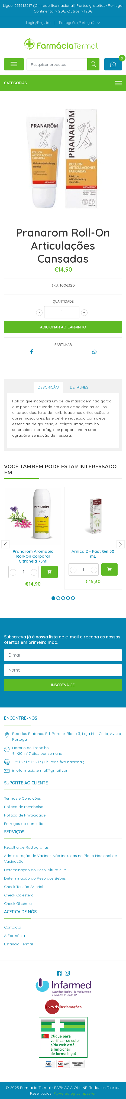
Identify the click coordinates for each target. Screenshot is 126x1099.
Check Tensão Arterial (23, 886)
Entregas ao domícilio (23, 823)
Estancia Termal (18, 944)
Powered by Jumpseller (74, 1093)
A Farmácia (14, 935)
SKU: (55, 285)
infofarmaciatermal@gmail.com (41, 770)
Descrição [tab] (48, 387)
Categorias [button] (63, 83)
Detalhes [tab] (79, 387)
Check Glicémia (18, 903)
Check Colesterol (19, 895)
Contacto (12, 927)
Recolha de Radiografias (26, 847)
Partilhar (63, 345)
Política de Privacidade (25, 815)
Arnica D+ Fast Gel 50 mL (93, 554)
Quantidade (63, 301)
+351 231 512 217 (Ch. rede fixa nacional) (48, 761)
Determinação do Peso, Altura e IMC (36, 869)
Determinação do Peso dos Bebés (35, 878)
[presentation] (5, 544)
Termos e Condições (22, 798)
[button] (79, 22)
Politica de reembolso (23, 806)
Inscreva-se (63, 684)
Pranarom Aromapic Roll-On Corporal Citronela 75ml (33, 556)
